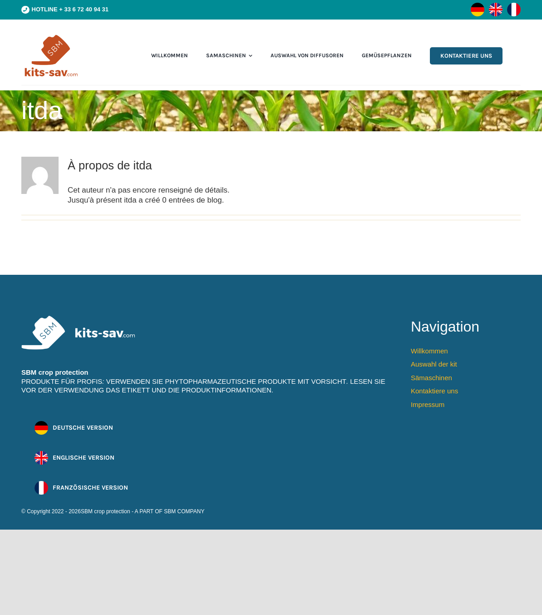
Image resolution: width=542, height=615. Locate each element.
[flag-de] (477, 6)
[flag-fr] (514, 6)
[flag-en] (496, 6)
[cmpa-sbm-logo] (50, 37)
